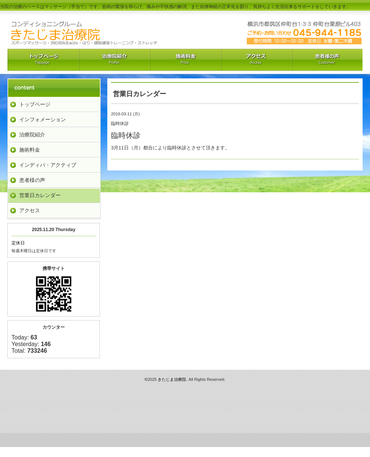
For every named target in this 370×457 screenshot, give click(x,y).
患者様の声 (32, 180)
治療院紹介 (113, 60)
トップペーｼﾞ (42, 60)
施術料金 (29, 150)
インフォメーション (42, 119)
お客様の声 (327, 60)
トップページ (34, 104)
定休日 (18, 243)
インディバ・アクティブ (47, 165)
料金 (185, 60)
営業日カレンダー (40, 195)
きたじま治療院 (172, 379)
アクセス (256, 60)
